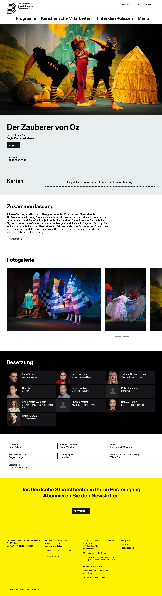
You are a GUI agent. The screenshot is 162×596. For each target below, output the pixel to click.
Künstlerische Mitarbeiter (65, 18)
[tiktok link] (88, 531)
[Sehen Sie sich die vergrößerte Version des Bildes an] (54, 299)
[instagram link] (81, 531)
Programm (26, 18)
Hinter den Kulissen (114, 18)
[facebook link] (74, 531)
